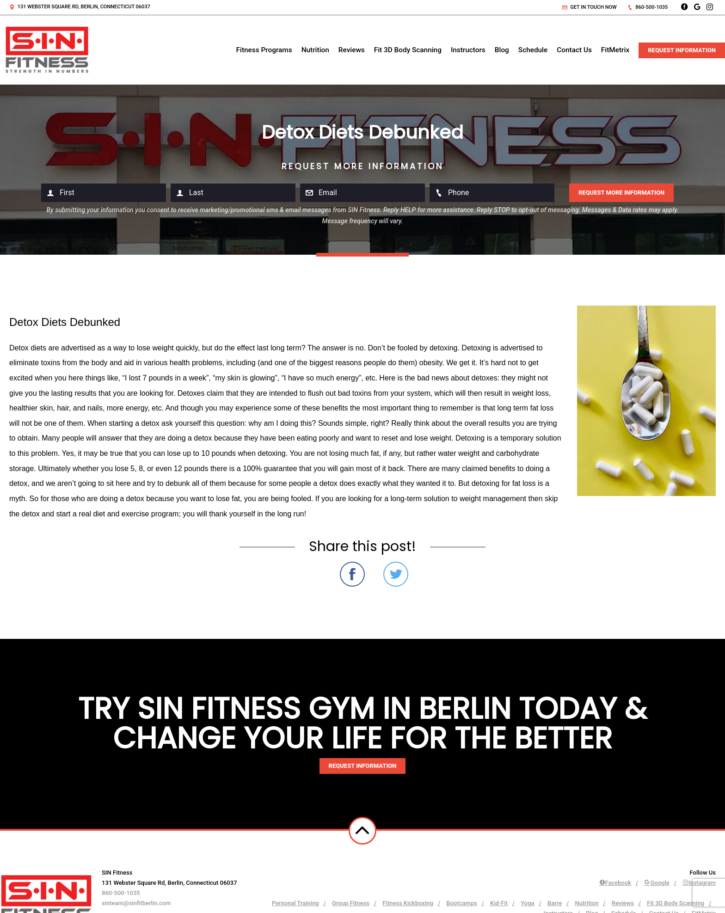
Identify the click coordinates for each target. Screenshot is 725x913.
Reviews (351, 50)
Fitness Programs (264, 50)
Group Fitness (350, 903)
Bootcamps (461, 903)
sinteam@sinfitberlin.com (136, 903)
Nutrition (315, 50)
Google (656, 882)
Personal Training (295, 903)
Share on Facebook (352, 574)
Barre (554, 903)
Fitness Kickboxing (407, 903)
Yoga (527, 903)
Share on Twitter (395, 574)
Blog (502, 50)
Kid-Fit (499, 903)
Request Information (682, 50)
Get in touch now (589, 7)
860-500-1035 (647, 7)
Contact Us (574, 50)
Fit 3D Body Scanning (408, 50)
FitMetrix (615, 50)
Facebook (615, 882)
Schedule (532, 50)
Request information (363, 765)
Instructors (468, 50)
